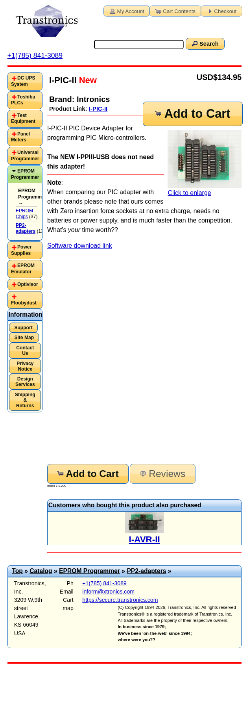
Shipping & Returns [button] (25, 400)
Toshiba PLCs (23, 100)
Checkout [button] (220, 10)
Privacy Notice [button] (25, 366)
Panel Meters (20, 137)
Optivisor (27, 284)
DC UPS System (23, 81)
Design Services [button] (25, 381)
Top (17, 571)
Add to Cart (192, 114)
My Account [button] (126, 10)
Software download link (79, 245)
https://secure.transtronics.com (120, 600)
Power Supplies (21, 250)
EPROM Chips (24, 214)
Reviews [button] (161, 473)
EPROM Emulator (23, 269)
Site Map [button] (24, 337)
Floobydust (24, 303)
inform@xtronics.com (108, 591)
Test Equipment (23, 118)
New (87, 80)
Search (204, 43)
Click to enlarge (205, 163)
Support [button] (23, 327)
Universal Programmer (25, 155)
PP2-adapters (146, 571)
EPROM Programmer (25, 174)
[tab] (24, 81)
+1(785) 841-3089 (35, 55)
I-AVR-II (144, 539)
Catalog (41, 571)
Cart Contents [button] (175, 10)
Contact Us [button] (25, 350)
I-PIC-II (98, 108)
